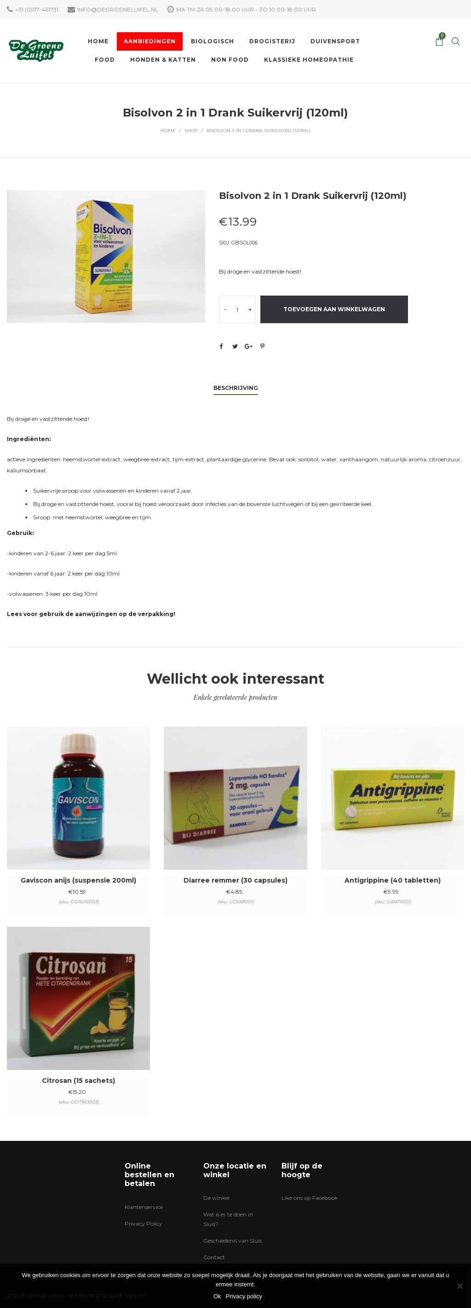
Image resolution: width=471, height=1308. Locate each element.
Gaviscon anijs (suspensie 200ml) (78, 880)
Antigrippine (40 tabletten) (393, 880)
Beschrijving (235, 387)
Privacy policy (244, 1296)
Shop (191, 131)
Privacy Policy (143, 1223)
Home (168, 131)
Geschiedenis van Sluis (232, 1240)
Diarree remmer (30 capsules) (235, 880)
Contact (214, 1257)
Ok (217, 1296)
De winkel (216, 1197)
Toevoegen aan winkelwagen (334, 309)
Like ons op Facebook (309, 1197)
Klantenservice (144, 1206)
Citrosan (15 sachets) (78, 1080)
